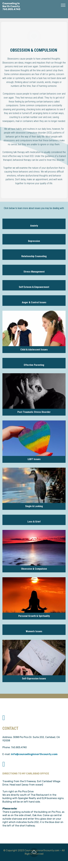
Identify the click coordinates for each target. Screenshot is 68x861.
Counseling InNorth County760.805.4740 (11, 6)
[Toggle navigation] (63, 5)
